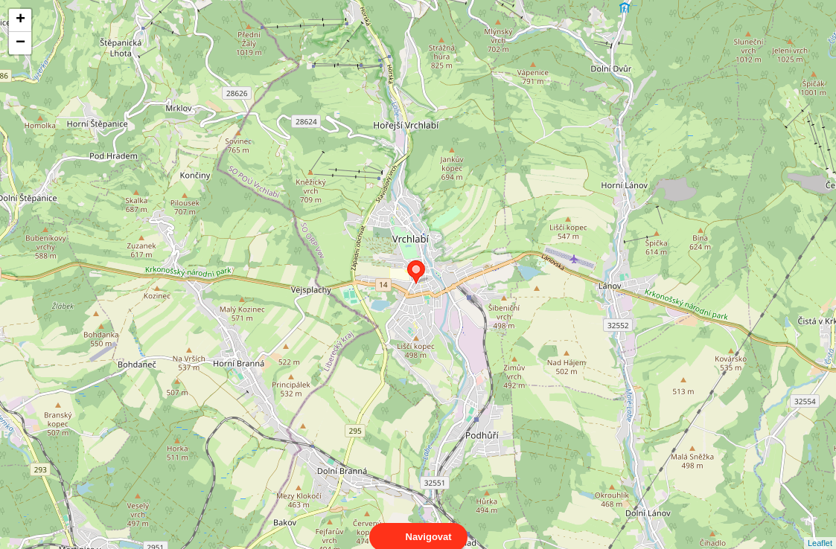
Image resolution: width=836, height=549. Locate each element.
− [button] (20, 43)
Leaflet (820, 529)
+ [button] (20, 20)
